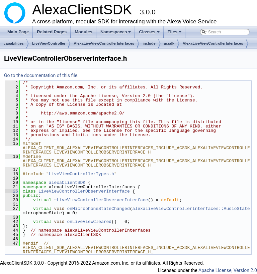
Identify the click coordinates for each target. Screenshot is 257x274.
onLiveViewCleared (89, 222)
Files (175, 33)
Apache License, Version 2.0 (227, 270)
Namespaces (116, 33)
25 (11, 191)
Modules (83, 31)
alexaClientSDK (67, 183)
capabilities (14, 43)
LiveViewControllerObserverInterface (84, 191)
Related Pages (52, 31)
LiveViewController (48, 43)
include (149, 43)
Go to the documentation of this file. (41, 75)
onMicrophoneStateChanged (98, 209)
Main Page (18, 31)
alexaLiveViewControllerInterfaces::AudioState (191, 209)
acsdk (169, 43)
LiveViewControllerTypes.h (81, 174)
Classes (149, 33)
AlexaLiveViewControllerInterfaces (104, 43)
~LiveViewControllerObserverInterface (101, 200)
